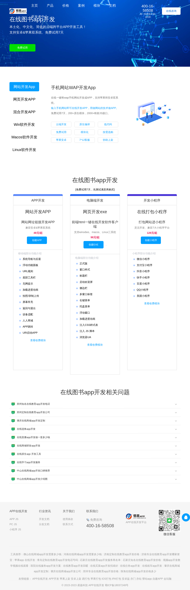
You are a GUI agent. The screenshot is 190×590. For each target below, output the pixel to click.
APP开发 (54, 578)
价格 (65, 5)
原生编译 (84, 124)
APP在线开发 (40, 578)
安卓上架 (76, 578)
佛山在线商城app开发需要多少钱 (42, 554)
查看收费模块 (38, 340)
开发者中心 (39, 17)
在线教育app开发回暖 (75, 565)
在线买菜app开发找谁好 (104, 565)
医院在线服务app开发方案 (46, 565)
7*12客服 (84, 139)
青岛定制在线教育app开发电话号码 (57, 560)
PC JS (13, 524)
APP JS (13, 519)
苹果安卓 (61, 139)
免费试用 (22, 47)
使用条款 (68, 519)
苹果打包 (96, 578)
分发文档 (44, 524)
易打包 (86, 578)
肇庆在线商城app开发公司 (66, 571)
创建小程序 (151, 240)
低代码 (108, 124)
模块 (97, 5)
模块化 (85, 132)
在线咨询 (171, 10)
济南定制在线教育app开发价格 (121, 554)
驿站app (147, 578)
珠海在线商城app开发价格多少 (138, 571)
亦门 (133, 578)
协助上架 (108, 139)
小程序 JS (15, 529)
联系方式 (68, 524)
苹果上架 (65, 578)
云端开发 (61, 124)
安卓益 (126, 578)
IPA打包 (116, 578)
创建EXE (93, 244)
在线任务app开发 (130, 565)
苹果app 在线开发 (24, 560)
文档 (112, 5)
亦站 (139, 578)
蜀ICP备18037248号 (117, 585)
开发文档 (44, 519)
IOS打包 (106, 578)
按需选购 (108, 132)
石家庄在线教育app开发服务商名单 (100, 560)
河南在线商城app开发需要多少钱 (83, 554)
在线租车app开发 (152, 565)
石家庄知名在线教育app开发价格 (142, 560)
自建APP (158, 578)
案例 (81, 5)
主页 (34, 5)
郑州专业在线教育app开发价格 (101, 571)
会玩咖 (167, 578)
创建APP (37, 240)
